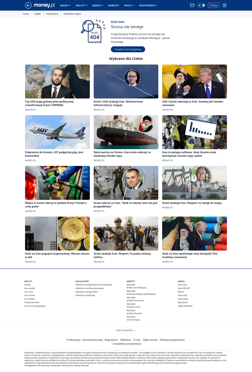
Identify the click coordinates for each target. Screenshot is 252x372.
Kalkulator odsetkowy (85, 295)
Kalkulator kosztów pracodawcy (90, 288)
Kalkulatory (52, 13)
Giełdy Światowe (185, 306)
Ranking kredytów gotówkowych (141, 294)
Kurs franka (29, 295)
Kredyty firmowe (134, 313)
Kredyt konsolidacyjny (136, 287)
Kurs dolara (29, 299)
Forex (26, 13)
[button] (224, 5)
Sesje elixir (182, 295)
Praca (127, 5)
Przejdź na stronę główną (128, 49)
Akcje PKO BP (184, 288)
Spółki (37, 13)
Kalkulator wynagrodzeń (87, 291)
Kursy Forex (183, 299)
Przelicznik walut (31, 302)
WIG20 (181, 291)
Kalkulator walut (72, 13)
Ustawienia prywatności (126, 343)
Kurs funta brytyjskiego (34, 306)
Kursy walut (29, 288)
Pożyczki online (133, 307)
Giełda (64, 5)
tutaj (86, 365)
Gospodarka (146, 5)
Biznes (96, 5)
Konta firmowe (133, 319)
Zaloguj (214, 5)
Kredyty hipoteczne (135, 300)
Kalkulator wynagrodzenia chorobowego (94, 284)
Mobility (113, 5)
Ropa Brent (183, 302)
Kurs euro (28, 291)
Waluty (80, 5)
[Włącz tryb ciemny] (201, 5)
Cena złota (182, 284)
